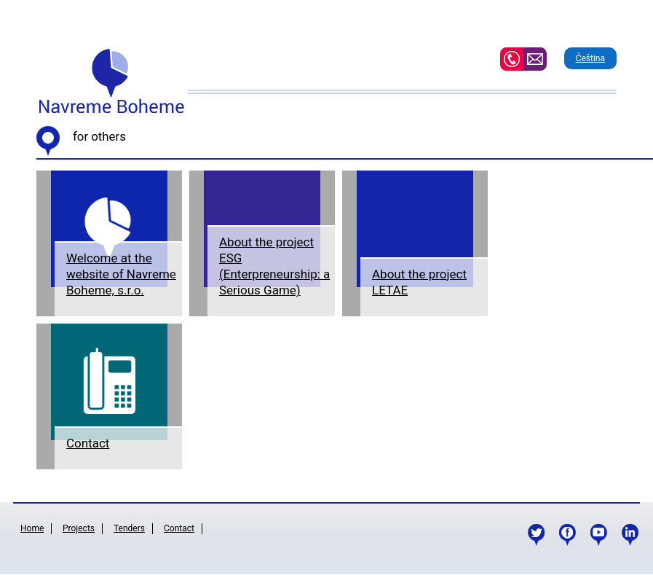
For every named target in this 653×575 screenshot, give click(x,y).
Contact (87, 443)
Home (32, 528)
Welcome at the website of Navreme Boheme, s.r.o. (121, 274)
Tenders (129, 528)
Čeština (590, 58)
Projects (79, 528)
